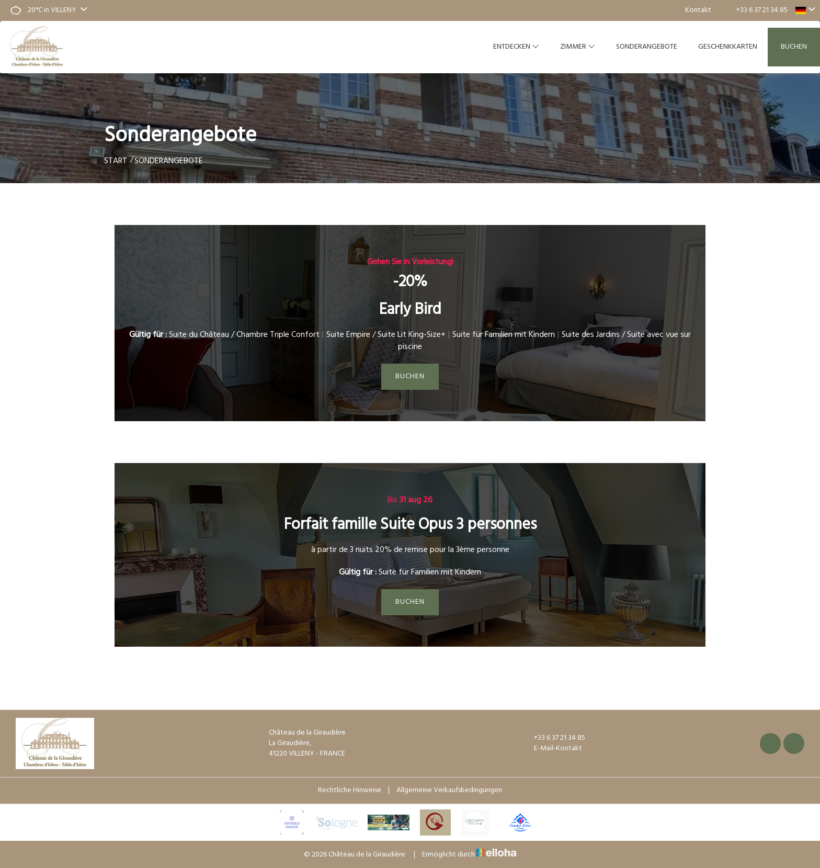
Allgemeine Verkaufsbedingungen (449, 790)
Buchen (794, 47)
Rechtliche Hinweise (349, 790)
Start (115, 161)
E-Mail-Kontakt (552, 748)
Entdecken (516, 47)
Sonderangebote (646, 47)
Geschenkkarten (727, 47)
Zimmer (577, 47)
